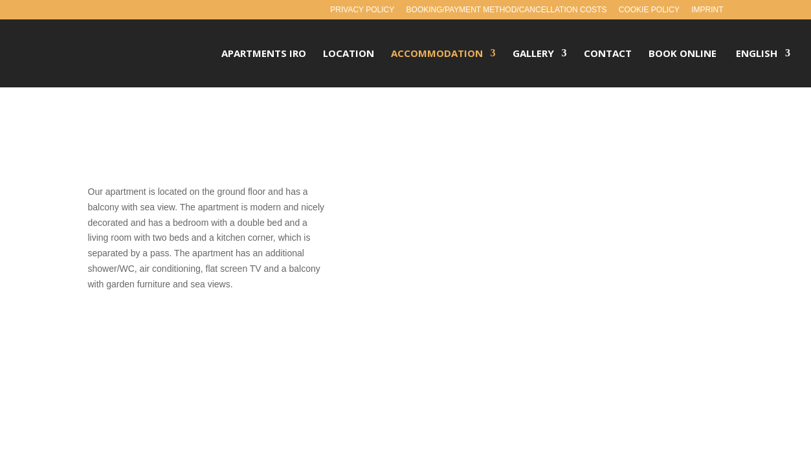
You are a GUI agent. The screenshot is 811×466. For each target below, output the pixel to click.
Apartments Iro (263, 54)
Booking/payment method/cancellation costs (506, 10)
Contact (608, 54)
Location (348, 54)
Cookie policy (649, 10)
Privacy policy (362, 10)
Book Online (683, 54)
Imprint (707, 10)
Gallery (533, 54)
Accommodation (437, 54)
